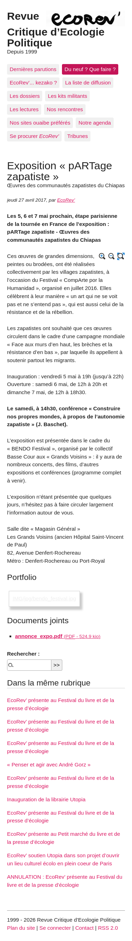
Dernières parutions (33, 69)
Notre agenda (94, 123)
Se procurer (34, 136)
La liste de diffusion (88, 83)
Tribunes (77, 136)
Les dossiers (25, 96)
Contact (84, 928)
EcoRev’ (66, 200)
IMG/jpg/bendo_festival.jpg (44, 598)
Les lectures (24, 109)
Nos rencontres (65, 109)
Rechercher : (23, 654)
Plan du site (21, 928)
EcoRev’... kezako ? (33, 83)
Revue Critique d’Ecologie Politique (56, 29)
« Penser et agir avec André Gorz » (48, 765)
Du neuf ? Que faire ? (89, 69)
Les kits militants (67, 96)
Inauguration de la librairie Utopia (46, 799)
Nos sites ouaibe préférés (40, 123)
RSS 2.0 (108, 928)
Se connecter (55, 928)
